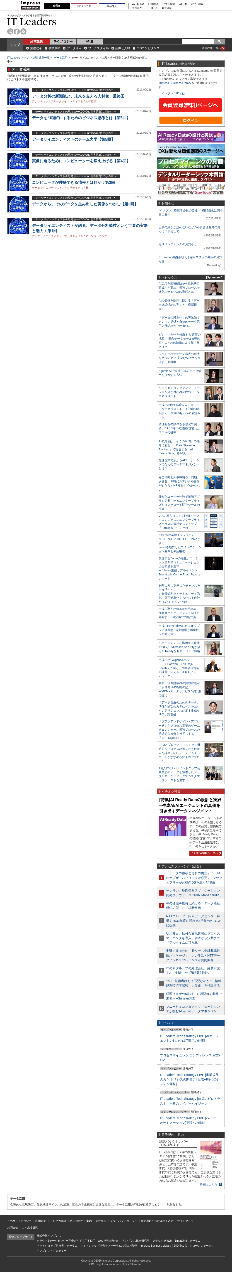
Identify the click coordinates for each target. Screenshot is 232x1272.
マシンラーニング (96, 236)
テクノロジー (63, 41)
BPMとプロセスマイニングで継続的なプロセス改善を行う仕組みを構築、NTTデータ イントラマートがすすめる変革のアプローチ (179, 753)
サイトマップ (185, 1221)
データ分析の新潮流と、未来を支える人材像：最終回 (78, 96)
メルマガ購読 (58, 1221)
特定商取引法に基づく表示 (157, 1221)
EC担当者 (153, 4)
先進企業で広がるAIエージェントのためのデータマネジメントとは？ (179, 464)
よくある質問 (30, 1227)
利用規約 (40, 1221)
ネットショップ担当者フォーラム (57, 1245)
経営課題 (36, 41)
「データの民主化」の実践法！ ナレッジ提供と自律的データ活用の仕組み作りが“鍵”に (179, 321)
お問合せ (12, 1227)
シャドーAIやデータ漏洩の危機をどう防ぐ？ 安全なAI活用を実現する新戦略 (180, 358)
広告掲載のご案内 (81, 1221)
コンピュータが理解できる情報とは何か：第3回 (73, 182)
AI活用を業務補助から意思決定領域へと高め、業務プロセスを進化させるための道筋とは (179, 287)
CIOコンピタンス (148, 48)
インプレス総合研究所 (136, 1240)
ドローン (153, 8)
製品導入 (112, 6)
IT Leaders (31, 21)
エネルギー (138, 8)
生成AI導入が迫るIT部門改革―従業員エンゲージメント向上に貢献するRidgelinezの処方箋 (179, 613)
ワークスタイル (98, 48)
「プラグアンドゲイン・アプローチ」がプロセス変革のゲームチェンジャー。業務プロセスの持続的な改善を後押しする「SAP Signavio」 (179, 729)
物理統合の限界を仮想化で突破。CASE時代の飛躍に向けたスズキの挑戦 (179, 428)
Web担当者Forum (108, 1240)
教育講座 (167, 8)
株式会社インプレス (49, 1235)
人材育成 (90, 101)
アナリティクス (41, 101)
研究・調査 (197, 4)
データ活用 (74, 48)
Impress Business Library (175, 83)
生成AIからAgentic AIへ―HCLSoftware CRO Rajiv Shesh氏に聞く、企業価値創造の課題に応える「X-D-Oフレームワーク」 (179, 668)
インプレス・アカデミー (52, 1250)
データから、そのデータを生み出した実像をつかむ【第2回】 (85, 204)
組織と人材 (122, 48)
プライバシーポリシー (123, 1221)
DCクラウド (84, 6)
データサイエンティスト (68, 101)
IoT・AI (183, 4)
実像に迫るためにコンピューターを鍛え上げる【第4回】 (81, 161)
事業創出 (54, 48)
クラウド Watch (162, 1240)
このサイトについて (19, 1221)
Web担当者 (138, 4)
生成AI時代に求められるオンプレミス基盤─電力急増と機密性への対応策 (179, 630)
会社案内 (100, 1221)
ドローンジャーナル (202, 1245)
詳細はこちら (209, 1184)
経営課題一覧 (41, 57)
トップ (15, 45)
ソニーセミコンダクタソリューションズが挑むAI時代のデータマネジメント (179, 392)
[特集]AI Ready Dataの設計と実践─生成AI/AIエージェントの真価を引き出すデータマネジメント (190, 805)
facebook (17, 31)
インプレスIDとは (173, 93)
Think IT (90, 1240)
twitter (10, 31)
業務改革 (36, 48)
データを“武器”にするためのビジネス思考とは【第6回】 (81, 118)
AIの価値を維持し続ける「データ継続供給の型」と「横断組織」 (179, 304)
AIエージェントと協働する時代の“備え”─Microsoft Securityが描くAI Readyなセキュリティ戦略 (179, 647)
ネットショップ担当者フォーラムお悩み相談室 (109, 1245)
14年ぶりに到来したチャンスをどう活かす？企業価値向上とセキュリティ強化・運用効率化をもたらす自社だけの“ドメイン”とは (179, 594)
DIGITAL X (180, 1245)
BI (86, 187)
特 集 (90, 41)
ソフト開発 (169, 4)
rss (23, 31)
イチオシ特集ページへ (205, 853)
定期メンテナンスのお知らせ (178, 244)
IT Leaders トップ (18, 57)
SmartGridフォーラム (187, 1240)
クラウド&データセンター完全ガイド (59, 1240)
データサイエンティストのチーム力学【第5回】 (73, 139)
